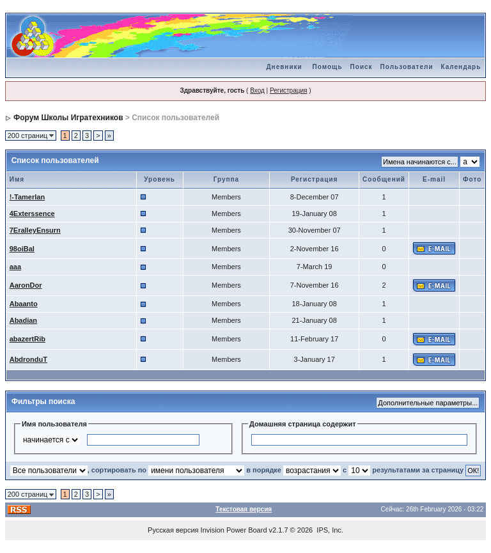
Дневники (284, 66)
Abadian (23, 320)
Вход (257, 90)
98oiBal (22, 249)
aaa (15, 266)
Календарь (461, 66)
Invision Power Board (234, 530)
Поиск (361, 66)
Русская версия (173, 530)
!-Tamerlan (27, 197)
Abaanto (24, 304)
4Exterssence (32, 213)
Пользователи (406, 66)
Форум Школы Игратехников (68, 117)
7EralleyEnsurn (35, 230)
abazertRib (27, 339)
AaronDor (26, 285)
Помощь (327, 66)
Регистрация (288, 90)
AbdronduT (28, 359)
